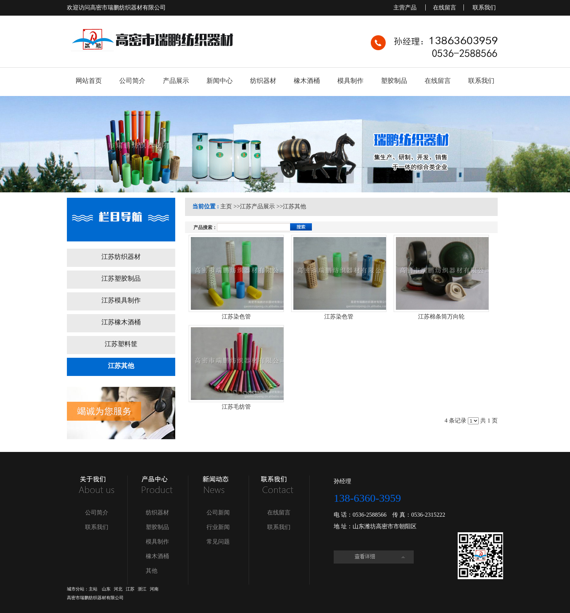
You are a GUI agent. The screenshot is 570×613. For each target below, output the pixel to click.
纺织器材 (157, 512)
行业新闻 (218, 527)
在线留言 (444, 7)
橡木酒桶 (157, 556)
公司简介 (96, 512)
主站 (93, 589)
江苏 (130, 589)
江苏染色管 (236, 316)
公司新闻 (218, 512)
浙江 (142, 589)
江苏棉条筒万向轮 (441, 316)
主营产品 (405, 7)
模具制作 (157, 541)
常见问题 (218, 541)
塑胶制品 (157, 527)
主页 (226, 206)
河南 (154, 589)
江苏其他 (294, 206)
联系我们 (484, 7)
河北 (118, 589)
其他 (151, 571)
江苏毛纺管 (236, 407)
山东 (106, 589)
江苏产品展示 (257, 206)
